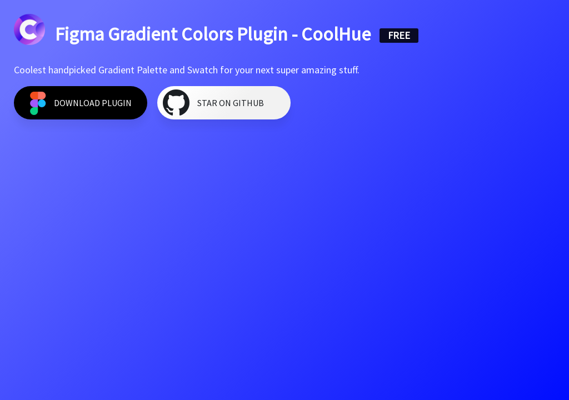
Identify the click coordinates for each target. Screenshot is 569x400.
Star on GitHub (230, 102)
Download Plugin (93, 102)
